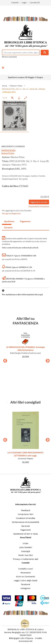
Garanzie (25, 526)
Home (4, 86)
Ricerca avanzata (9, 57)
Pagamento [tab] (23, 221)
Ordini (25, 543)
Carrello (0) (35, 2)
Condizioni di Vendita (25, 518)
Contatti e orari (25, 569)
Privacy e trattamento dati (25, 559)
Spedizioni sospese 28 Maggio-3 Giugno (25, 77)
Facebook (25, 584)
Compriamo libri (25, 514)
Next (46, 360)
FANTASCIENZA (8, 150)
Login (24, 2)
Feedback (25, 510)
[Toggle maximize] (25, 98)
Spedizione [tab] (7, 221)
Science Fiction (7, 153)
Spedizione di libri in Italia (25, 534)
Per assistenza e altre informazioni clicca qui (22, 294)
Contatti (15, 2)
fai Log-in (6, 213)
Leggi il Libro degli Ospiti (25, 580)
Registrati (16, 213)
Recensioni (26, 573)
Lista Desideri (25, 547)
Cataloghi (25, 551)
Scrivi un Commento (25, 576)
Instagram (25, 588)
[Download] (19, 98)
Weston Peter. (16, 86)
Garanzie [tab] (7, 227)
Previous (4, 360)
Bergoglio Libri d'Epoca (22, 638)
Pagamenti (25, 530)
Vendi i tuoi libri (25, 555)
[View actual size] (12, 98)
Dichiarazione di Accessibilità (25, 522)
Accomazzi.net (25, 641)
